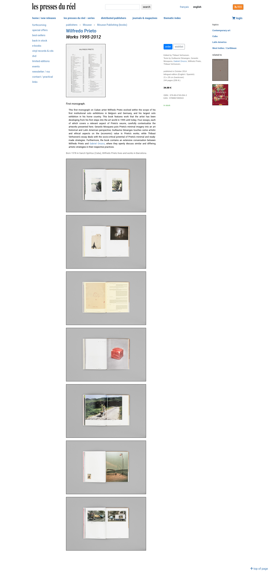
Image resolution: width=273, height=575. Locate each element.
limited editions (41, 61)
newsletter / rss (41, 71)
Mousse (87, 24)
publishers (72, 24)
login (237, 18)
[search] (122, 7)
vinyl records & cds (42, 50)
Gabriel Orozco (97, 143)
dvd (34, 56)
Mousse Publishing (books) (112, 24)
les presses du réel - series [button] (79, 18)
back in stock (39, 40)
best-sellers (38, 35)
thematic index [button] (172, 18)
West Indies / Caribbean (224, 48)
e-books (36, 45)
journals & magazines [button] (145, 18)
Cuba (215, 36)
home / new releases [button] (44, 18)
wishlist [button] (179, 46)
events (36, 66)
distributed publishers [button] (113, 18)
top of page (259, 568)
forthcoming (39, 25)
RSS (238, 6)
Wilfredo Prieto (81, 31)
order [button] (168, 46)
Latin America (219, 42)
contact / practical (42, 76)
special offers (40, 30)
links (35, 82)
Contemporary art (221, 30)
